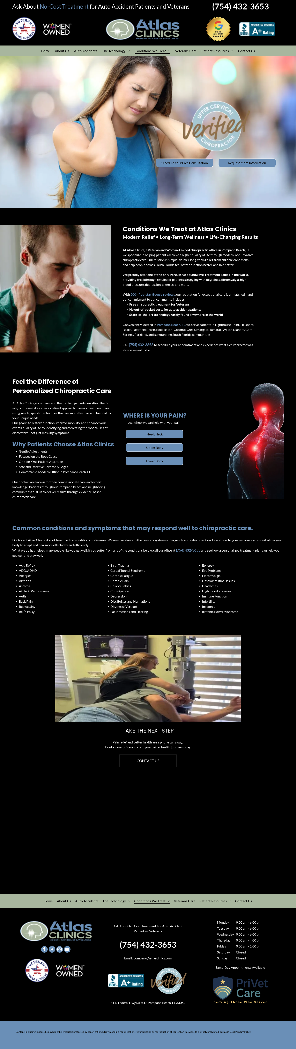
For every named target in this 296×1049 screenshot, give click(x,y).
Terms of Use (227, 1031)
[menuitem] (45, 51)
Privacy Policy (243, 1031)
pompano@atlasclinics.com (152, 958)
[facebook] (44, 950)
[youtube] (67, 950)
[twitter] (52, 950)
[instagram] (59, 950)
